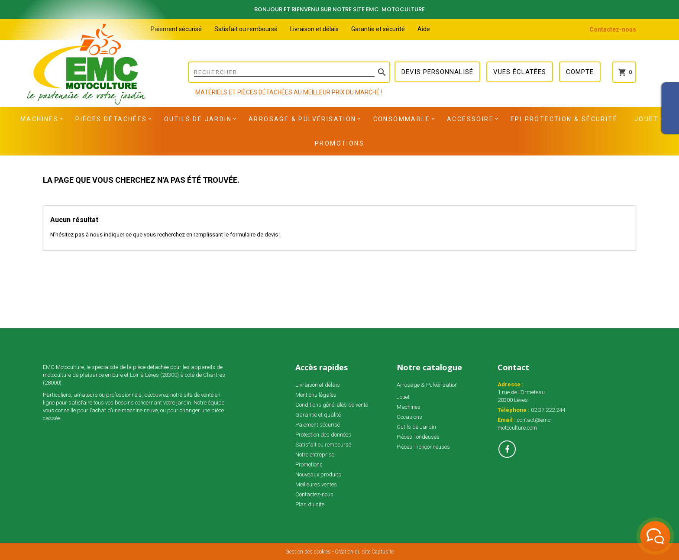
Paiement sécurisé (176, 29)
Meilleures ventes (316, 484)
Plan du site (309, 504)
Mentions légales (315, 395)
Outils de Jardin (198, 119)
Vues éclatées (519, 72)
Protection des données (323, 434)
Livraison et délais (314, 29)
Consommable (401, 119)
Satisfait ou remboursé (246, 29)
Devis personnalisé (437, 72)
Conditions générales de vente (331, 404)
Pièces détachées (111, 119)
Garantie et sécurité (378, 29)
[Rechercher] (289, 72)
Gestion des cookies (308, 552)
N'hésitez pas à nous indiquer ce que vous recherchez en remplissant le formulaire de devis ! (165, 234)
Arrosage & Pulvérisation (302, 119)
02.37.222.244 (548, 410)
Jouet (646, 119)
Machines (39, 119)
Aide (423, 29)
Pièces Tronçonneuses (423, 446)
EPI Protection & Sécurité (564, 119)
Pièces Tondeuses (418, 437)
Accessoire (470, 119)
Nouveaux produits (318, 474)
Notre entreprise (314, 454)
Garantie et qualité (318, 414)
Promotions (339, 143)
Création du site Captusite (364, 552)
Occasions (409, 417)
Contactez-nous (612, 29)
